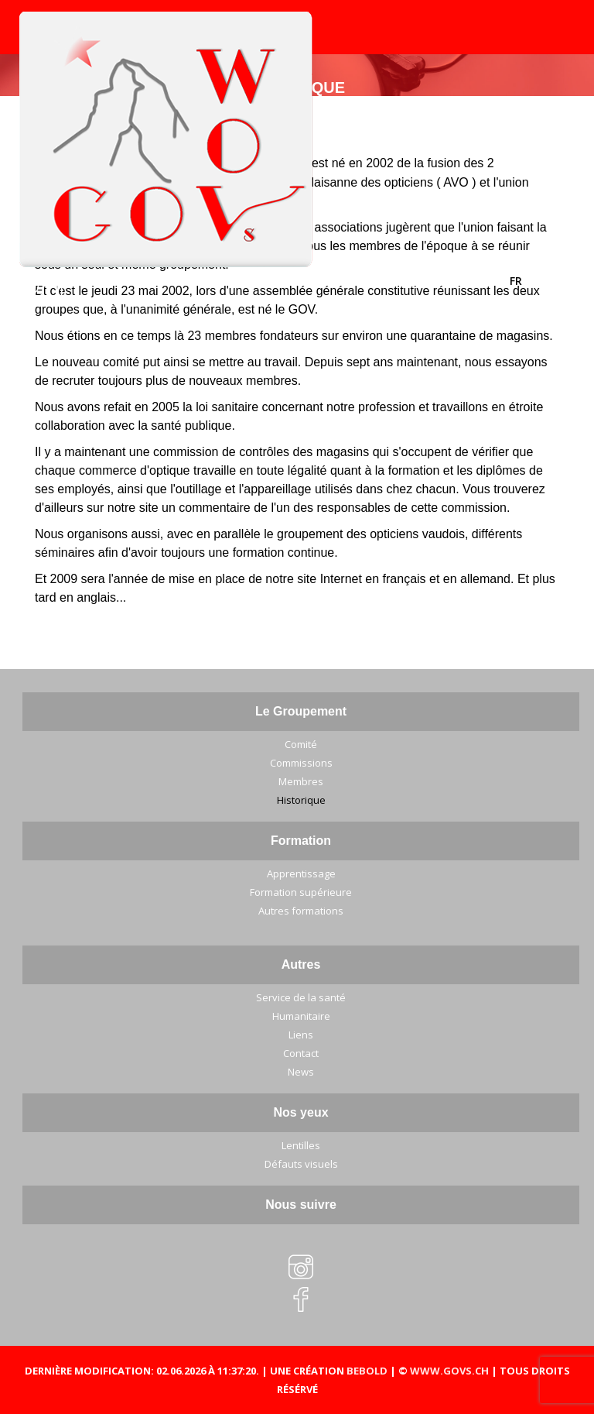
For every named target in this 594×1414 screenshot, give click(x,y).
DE (543, 280)
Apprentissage (301, 873)
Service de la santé (301, 997)
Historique (301, 800)
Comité (301, 744)
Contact (301, 1053)
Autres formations (300, 911)
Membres (300, 781)
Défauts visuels (301, 1164)
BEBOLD (366, 1371)
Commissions (301, 763)
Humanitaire (301, 1016)
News (301, 1072)
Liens (300, 1035)
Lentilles (301, 1145)
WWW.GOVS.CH (449, 1371)
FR (517, 280)
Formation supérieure (301, 892)
